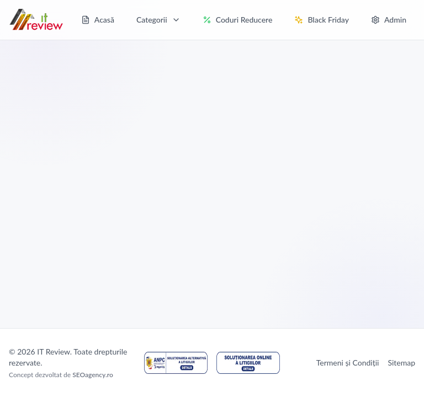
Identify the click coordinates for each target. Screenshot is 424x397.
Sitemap (401, 362)
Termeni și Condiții (347, 362)
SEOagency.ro (92, 375)
